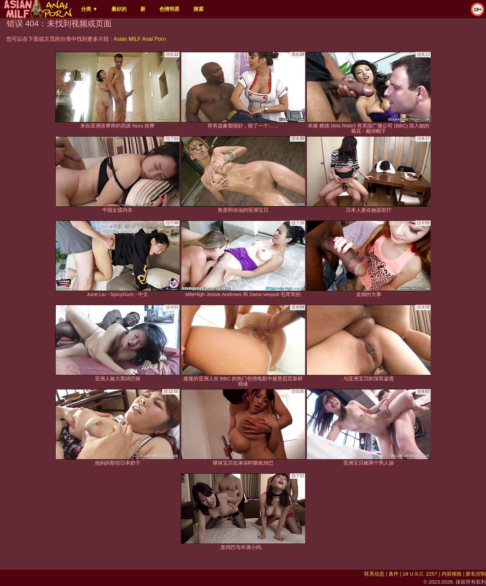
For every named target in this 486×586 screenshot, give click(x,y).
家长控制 (476, 574)
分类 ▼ (89, 9)
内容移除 (451, 574)
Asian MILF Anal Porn (139, 39)
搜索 (198, 9)
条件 (393, 574)
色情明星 (169, 9)
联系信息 (374, 574)
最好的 (119, 9)
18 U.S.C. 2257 (420, 574)
